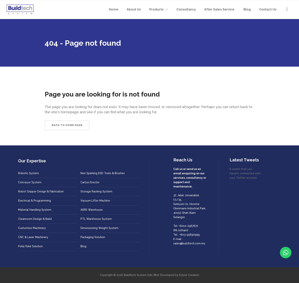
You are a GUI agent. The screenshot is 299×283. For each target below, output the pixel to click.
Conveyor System (29, 182)
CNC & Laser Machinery (33, 237)
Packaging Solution (92, 237)
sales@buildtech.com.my (189, 243)
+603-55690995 (189, 234)
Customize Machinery (32, 228)
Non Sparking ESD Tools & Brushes (102, 173)
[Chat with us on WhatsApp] (285, 252)
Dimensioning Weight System (99, 228)
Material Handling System (34, 209)
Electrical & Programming (34, 200)
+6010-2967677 (188, 225)
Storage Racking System (96, 191)
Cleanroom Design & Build (35, 218)
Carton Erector (90, 182)
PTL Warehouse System (96, 218)
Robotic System (28, 173)
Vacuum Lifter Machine (95, 200)
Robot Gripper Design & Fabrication (41, 191)
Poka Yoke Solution (30, 246)
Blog (83, 246)
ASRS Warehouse (91, 209)
